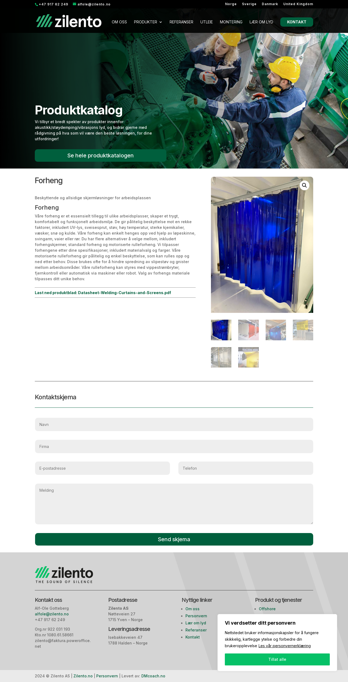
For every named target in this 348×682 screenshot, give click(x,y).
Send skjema (174, 539)
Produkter (145, 22)
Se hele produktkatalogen (100, 155)
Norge (231, 4)
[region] (277, 642)
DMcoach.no (153, 676)
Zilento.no (83, 676)
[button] (304, 185)
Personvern (196, 616)
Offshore (267, 608)
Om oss (119, 22)
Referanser (181, 22)
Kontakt (296, 22)
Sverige (249, 4)
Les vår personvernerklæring (285, 645)
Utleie (206, 22)
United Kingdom (298, 4)
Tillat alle (277, 659)
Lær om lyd (261, 22)
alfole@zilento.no (52, 614)
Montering (231, 22)
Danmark (270, 4)
